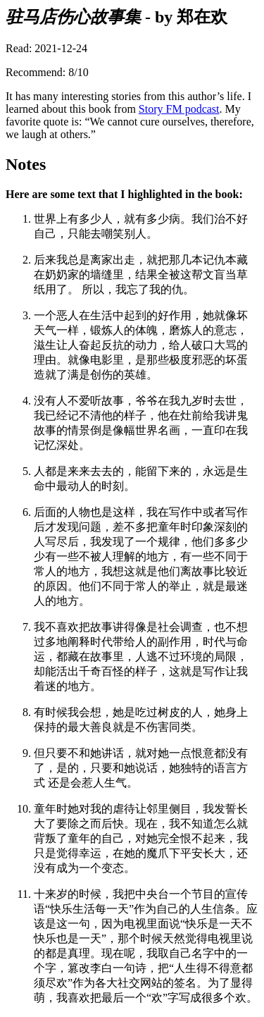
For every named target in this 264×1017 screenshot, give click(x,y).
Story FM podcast (179, 109)
